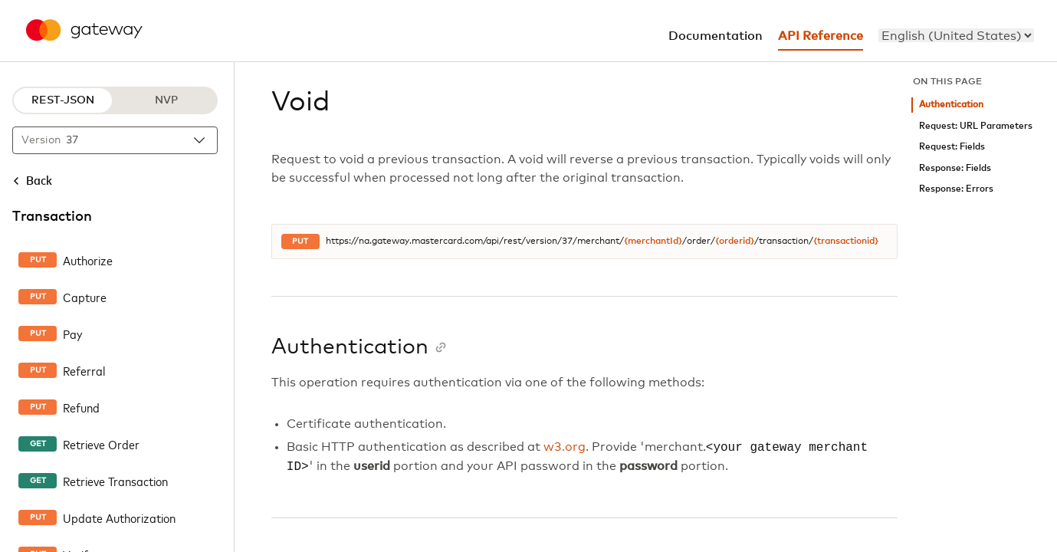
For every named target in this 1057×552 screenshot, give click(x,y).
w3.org (564, 448)
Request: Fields (952, 147)
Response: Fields (955, 168)
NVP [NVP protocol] (166, 100)
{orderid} (734, 241)
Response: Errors (956, 189)
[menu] (956, 35)
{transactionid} (845, 241)
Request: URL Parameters (975, 126)
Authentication (951, 105)
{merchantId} (653, 241)
